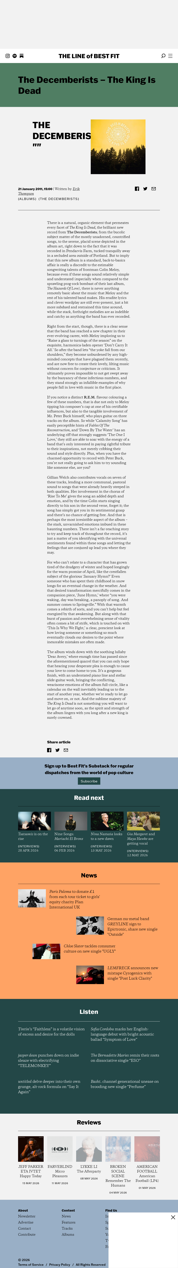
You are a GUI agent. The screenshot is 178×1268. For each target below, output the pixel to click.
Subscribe (89, 781)
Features (68, 1214)
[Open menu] (170, 56)
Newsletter (26, 1208)
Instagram (113, 1208)
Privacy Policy (59, 1256)
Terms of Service (31, 1256)
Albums (27, 199)
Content (68, 1202)
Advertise (25, 1214)
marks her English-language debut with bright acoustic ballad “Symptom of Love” (122, 1026)
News (66, 1208)
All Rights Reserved (91, 1256)
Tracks (67, 1220)
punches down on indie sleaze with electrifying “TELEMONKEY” (48, 1053)
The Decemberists (68, 130)
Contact (24, 1220)
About (23, 1202)
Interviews (28, 846)
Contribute (26, 1226)
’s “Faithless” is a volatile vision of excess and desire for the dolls (51, 1024)
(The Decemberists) (59, 199)
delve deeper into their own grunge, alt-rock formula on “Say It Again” (49, 1079)
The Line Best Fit (89, 56)
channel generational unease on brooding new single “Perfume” (125, 1076)
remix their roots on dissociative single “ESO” (125, 1050)
